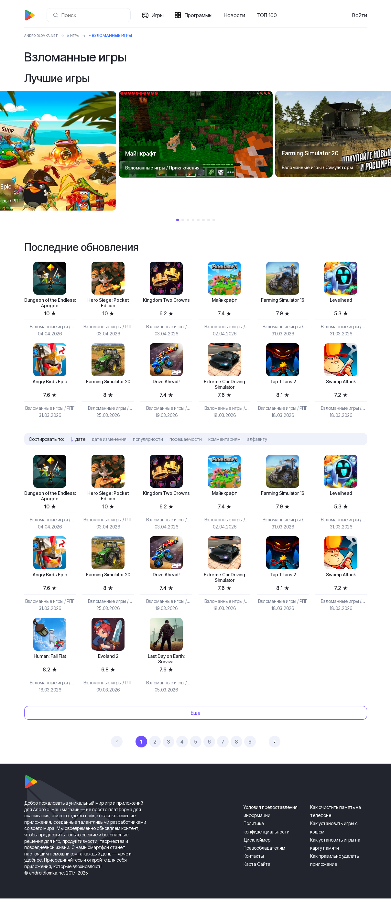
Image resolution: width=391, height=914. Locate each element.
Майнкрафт (224, 301)
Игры (160, 15)
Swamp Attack (340, 385)
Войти (359, 15)
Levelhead (340, 301)
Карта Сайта (257, 879)
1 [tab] (177, 220)
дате (80, 445)
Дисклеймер (257, 855)
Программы (201, 15)
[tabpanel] (196, 134)
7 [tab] (208, 220)
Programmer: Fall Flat (50, 669)
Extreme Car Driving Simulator (224, 389)
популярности (148, 445)
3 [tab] (188, 220)
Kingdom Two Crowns (166, 304)
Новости (237, 15)
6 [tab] (203, 220)
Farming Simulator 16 (282, 304)
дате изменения (109, 445)
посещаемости (185, 445)
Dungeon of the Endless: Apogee (50, 304)
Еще (196, 728)
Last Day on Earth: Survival (166, 673)
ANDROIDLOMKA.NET (45, 35)
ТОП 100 (269, 15)
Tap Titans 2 (282, 385)
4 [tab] (193, 220)
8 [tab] (213, 220)
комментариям (224, 445)
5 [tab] (198, 220)
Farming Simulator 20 (108, 389)
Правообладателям (264, 863)
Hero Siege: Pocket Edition (108, 304)
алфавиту (257, 445)
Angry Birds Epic (49, 385)
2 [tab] (182, 220)
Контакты (254, 871)
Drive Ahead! (166, 385)
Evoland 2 (108, 669)
